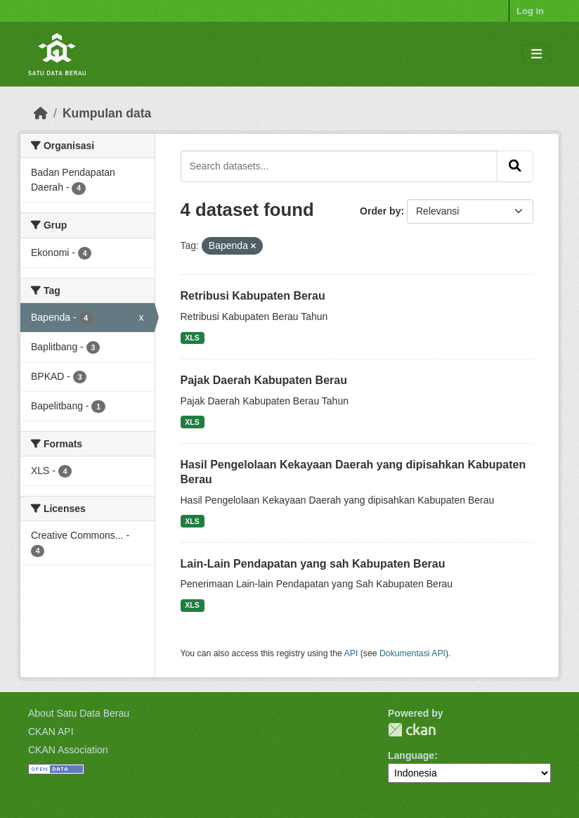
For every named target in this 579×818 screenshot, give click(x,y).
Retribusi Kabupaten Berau (253, 296)
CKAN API (51, 731)
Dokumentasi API (412, 653)
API (351, 653)
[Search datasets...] (339, 166)
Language (411, 755)
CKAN (412, 729)
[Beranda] (41, 113)
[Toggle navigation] (536, 54)
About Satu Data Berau (78, 713)
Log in (530, 11)
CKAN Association (68, 749)
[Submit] (515, 166)
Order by (380, 211)
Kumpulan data (107, 113)
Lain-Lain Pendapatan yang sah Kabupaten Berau (313, 564)
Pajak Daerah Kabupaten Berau (264, 380)
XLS (192, 337)
